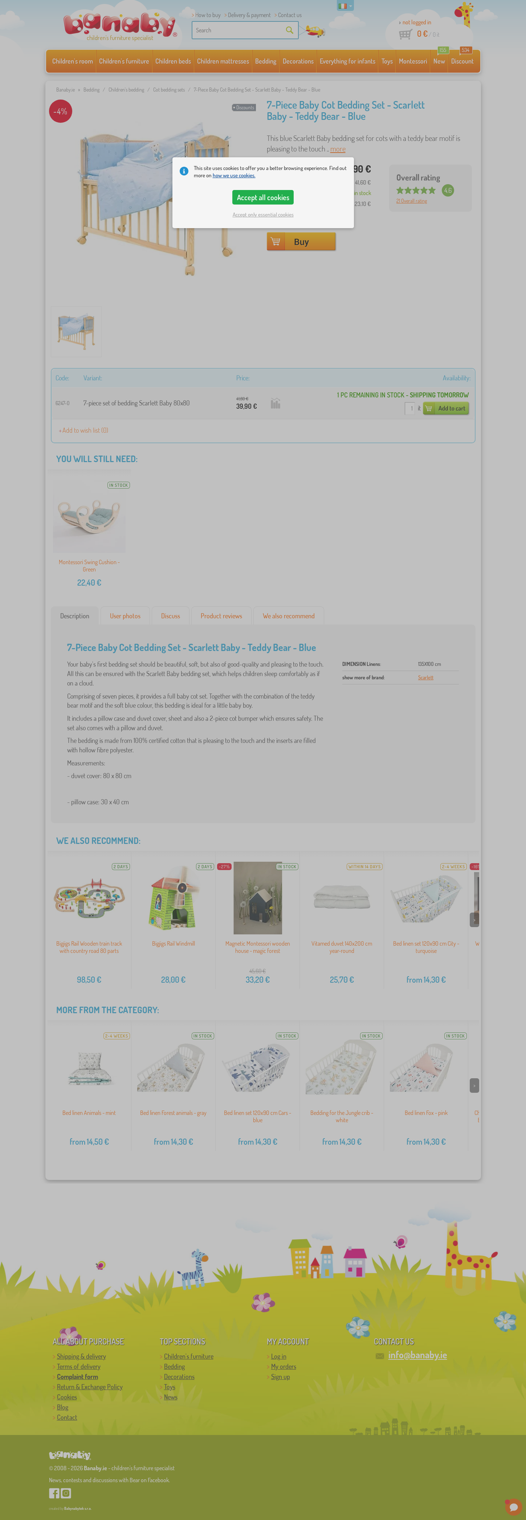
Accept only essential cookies (263, 214)
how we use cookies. (234, 175)
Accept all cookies (263, 197)
